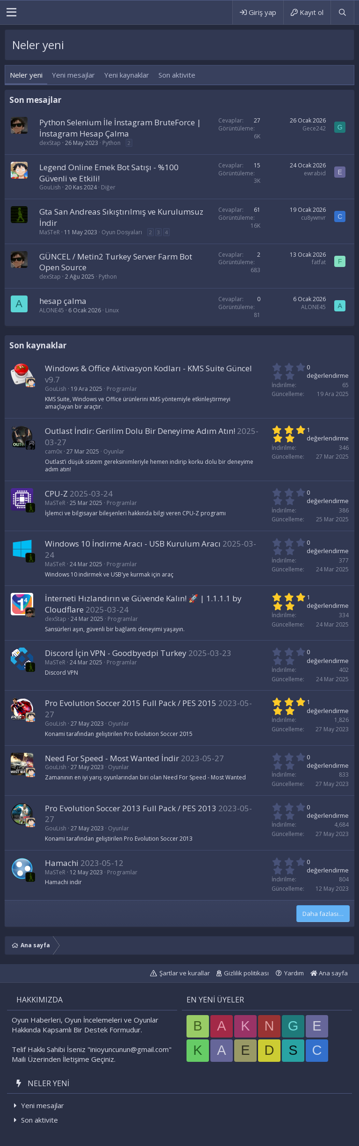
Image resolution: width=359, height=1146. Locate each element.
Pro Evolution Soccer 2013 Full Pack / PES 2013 (130, 808)
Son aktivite (176, 74)
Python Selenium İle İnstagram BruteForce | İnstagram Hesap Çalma (120, 128)
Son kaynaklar (37, 345)
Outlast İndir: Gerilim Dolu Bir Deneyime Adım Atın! (140, 430)
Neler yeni (26, 74)
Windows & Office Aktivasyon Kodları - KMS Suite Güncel (148, 368)
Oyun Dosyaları (121, 232)
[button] (11, 13)
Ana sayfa (329, 973)
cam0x (53, 451)
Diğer (108, 187)
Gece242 (314, 128)
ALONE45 (51, 310)
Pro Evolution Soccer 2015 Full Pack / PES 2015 (130, 703)
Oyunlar (113, 451)
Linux (112, 310)
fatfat (319, 262)
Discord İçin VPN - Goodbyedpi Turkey (116, 653)
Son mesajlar (35, 99)
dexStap (50, 143)
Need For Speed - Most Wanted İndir (112, 758)
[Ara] (342, 12)
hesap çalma (62, 301)
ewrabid (315, 173)
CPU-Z (56, 493)
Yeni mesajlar (73, 74)
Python (111, 143)
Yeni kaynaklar (126, 74)
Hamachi (62, 863)
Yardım (294, 973)
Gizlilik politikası (246, 973)
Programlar (122, 389)
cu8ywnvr (313, 218)
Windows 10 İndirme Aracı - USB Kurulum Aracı (133, 543)
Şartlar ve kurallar (184, 973)
